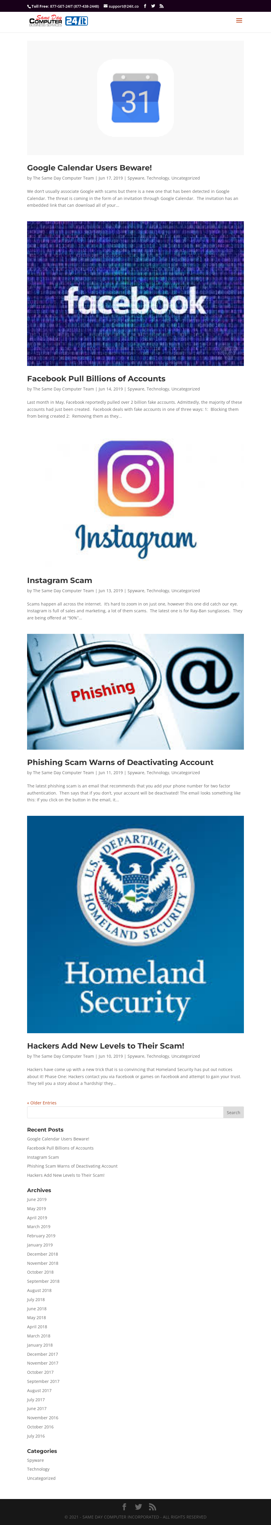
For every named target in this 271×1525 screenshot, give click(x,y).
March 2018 (38, 1336)
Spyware (136, 178)
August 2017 (39, 1390)
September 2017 (43, 1381)
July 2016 (36, 1436)
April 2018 (37, 1326)
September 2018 (43, 1281)
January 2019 (40, 1245)
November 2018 (42, 1263)
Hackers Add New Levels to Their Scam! (105, 1046)
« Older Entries (42, 1103)
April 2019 (37, 1217)
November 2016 (42, 1417)
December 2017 (42, 1354)
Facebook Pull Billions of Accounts (96, 378)
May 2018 (36, 1317)
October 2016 (40, 1427)
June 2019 (37, 1199)
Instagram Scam (59, 580)
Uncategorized (185, 178)
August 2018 (39, 1290)
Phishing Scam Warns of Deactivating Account (120, 762)
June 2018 (37, 1308)
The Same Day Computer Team (63, 178)
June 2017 (37, 1408)
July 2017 (36, 1399)
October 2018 (40, 1272)
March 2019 (38, 1226)
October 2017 (40, 1372)
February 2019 (41, 1235)
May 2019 (36, 1208)
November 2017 (42, 1363)
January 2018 (40, 1345)
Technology (158, 178)
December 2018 (42, 1254)
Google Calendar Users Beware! (89, 167)
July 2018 (36, 1299)
